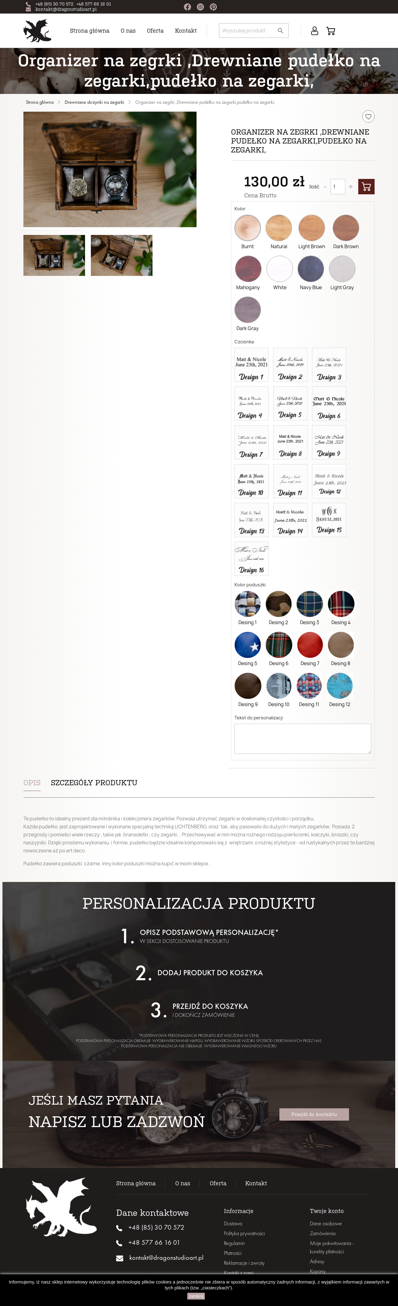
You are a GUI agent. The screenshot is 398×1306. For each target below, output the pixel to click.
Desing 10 (279, 704)
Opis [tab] (32, 782)
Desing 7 (310, 663)
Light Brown (311, 246)
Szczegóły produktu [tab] (94, 782)
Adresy (317, 1261)
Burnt (248, 246)
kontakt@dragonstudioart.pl (66, 9)
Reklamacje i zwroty (244, 1262)
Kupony (318, 1271)
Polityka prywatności (244, 1233)
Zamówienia (322, 1233)
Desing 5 (247, 663)
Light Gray (342, 287)
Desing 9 (248, 704)
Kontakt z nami (239, 1272)
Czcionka (244, 342)
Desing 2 (278, 622)
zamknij (196, 1296)
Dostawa (233, 1223)
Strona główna (89, 30)
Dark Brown (346, 246)
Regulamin (234, 1243)
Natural (279, 246)
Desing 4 (341, 622)
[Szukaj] (254, 30)
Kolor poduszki (250, 585)
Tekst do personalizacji (258, 718)
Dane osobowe (326, 1223)
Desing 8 (340, 663)
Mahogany (248, 287)
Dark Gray (248, 328)
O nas (128, 30)
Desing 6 (279, 663)
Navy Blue (311, 287)
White (279, 287)
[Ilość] (338, 186)
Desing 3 (309, 622)
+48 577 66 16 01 (93, 4)
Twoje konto (327, 1211)
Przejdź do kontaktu (314, 1114)
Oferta (155, 30)
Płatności (233, 1252)
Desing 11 (309, 704)
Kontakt (186, 30)
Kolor (240, 209)
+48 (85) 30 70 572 (54, 4)
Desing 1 (247, 622)
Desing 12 (339, 704)
